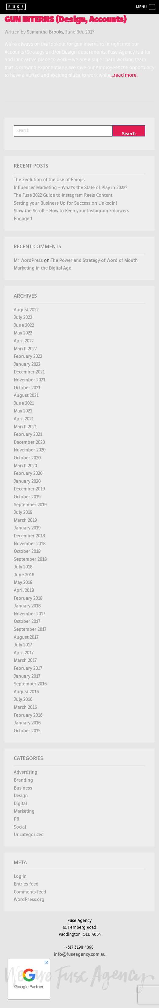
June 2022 (24, 325)
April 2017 (24, 653)
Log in (20, 876)
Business (23, 788)
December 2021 (29, 372)
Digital (20, 803)
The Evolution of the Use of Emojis (49, 180)
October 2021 (27, 388)
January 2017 (27, 676)
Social (20, 827)
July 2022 (23, 317)
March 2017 (25, 660)
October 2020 (27, 458)
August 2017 (26, 637)
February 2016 (28, 715)
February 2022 (28, 356)
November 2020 (29, 450)
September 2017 (30, 629)
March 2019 (25, 520)
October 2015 (27, 731)
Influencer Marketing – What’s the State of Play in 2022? (70, 188)
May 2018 (23, 582)
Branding (23, 780)
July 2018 (23, 567)
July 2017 (23, 645)
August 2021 (26, 395)
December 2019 (29, 489)
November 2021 (29, 380)
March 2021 (25, 427)
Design (21, 796)
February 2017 (28, 668)
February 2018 (28, 598)
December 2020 (29, 442)
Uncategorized (29, 835)
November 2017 (29, 614)
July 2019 (23, 512)
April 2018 (24, 590)
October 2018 (27, 551)
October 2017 (27, 621)
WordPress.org (29, 899)
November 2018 (29, 544)
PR (16, 819)
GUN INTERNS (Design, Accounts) (65, 20)
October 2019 (27, 497)
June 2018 (24, 575)
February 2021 (28, 434)
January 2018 (27, 606)
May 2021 (23, 411)
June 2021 (24, 403)
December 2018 (29, 536)
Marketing (24, 811)
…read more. (123, 75)
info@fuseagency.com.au (80, 954)
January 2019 (27, 528)
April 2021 (24, 419)
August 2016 (26, 692)
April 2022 (24, 341)
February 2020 (28, 473)
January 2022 (27, 364)
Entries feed (26, 884)
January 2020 (27, 481)
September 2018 (30, 559)
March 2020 (25, 466)
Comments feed (30, 892)
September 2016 (30, 684)
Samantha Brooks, (46, 32)
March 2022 (25, 349)
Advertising (25, 772)
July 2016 (23, 699)
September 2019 (30, 505)
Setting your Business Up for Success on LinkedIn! (65, 203)
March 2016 (25, 707)
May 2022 (23, 333)
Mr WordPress (28, 260)
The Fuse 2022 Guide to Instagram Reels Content (63, 195)
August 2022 (26, 310)
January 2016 (27, 723)
